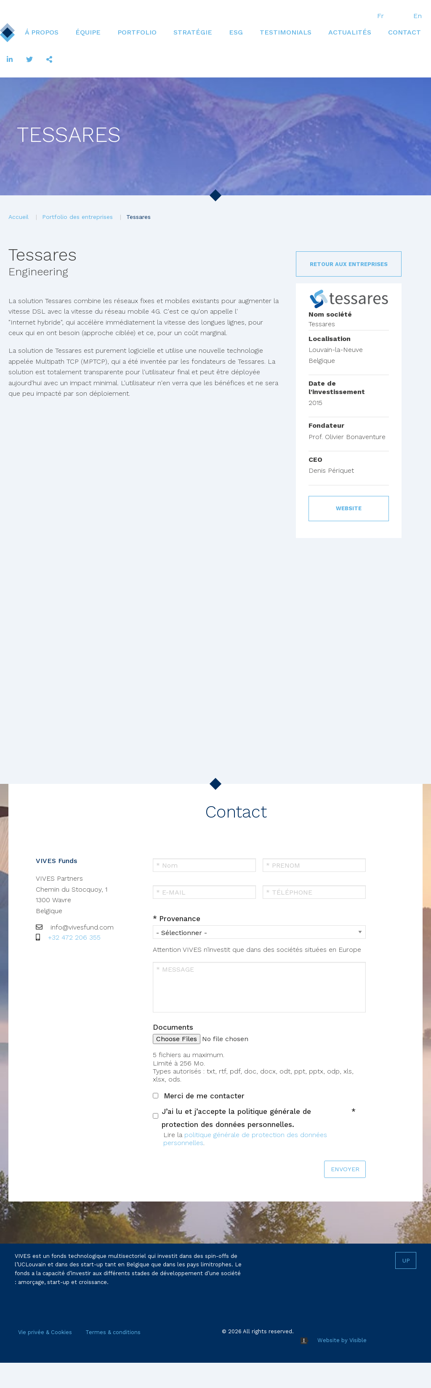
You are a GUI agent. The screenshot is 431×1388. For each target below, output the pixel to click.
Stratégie (192, 32)
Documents (173, 1027)
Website (349, 508)
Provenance (179, 918)
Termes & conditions (113, 1332)
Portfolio (137, 32)
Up (406, 1260)
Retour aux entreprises (349, 264)
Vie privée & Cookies (45, 1332)
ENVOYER (345, 1169)
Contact (404, 32)
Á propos (42, 32)
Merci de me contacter (204, 1096)
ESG (236, 32)
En (417, 16)
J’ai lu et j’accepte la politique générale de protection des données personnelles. (236, 1118)
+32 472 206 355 (74, 937)
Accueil (18, 216)
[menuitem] (41, 32)
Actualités (349, 32)
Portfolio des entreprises (77, 216)
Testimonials (285, 32)
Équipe (88, 32)
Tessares (138, 216)
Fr (380, 16)
